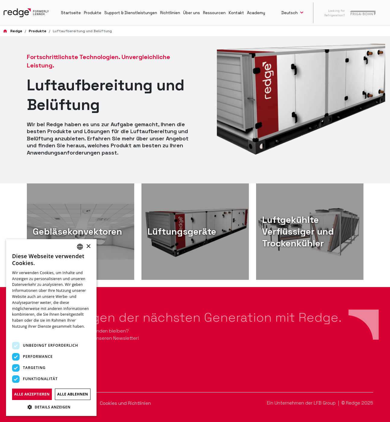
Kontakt (236, 12)
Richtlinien (170, 12)
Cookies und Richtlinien (125, 403)
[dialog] (51, 327)
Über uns (191, 12)
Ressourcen (214, 12)
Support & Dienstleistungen (130, 12)
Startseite (71, 12)
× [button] (88, 246)
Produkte (92, 12)
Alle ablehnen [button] (72, 394)
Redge (16, 31)
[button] (51, 407)
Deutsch (290, 12)
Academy (256, 12)
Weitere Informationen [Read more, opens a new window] (32, 332)
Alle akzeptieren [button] (32, 394)
